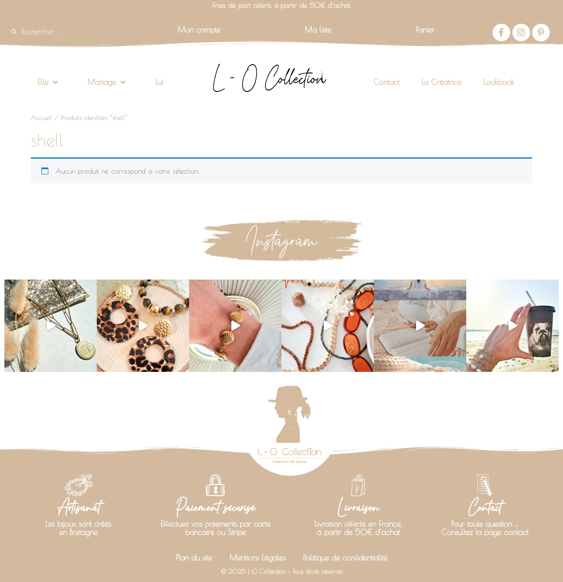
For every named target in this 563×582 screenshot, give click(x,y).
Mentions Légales (257, 557)
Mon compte (199, 29)
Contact (386, 82)
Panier (425, 29)
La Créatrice (441, 82)
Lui (159, 82)
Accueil (41, 117)
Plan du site (193, 557)
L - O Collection (268, 78)
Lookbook (498, 82)
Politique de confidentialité (345, 557)
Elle (47, 82)
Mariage (106, 82)
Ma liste (318, 29)
